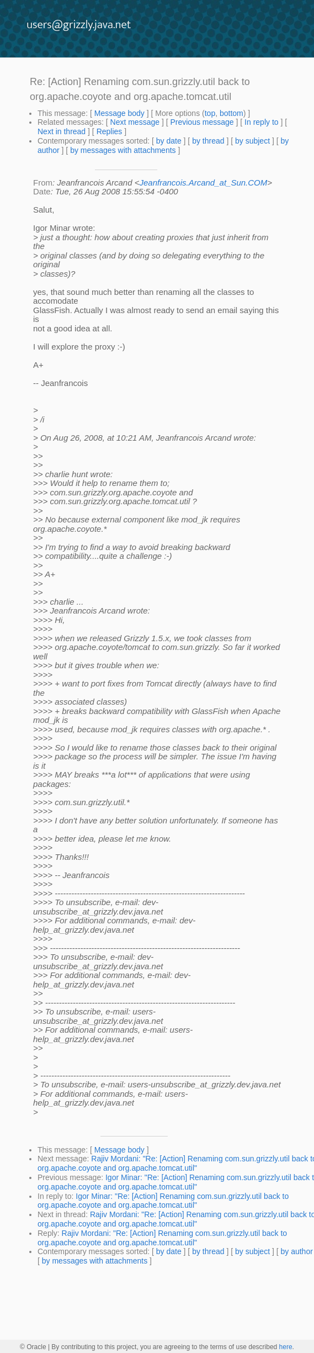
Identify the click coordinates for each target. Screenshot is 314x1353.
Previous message (201, 122)
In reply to (261, 122)
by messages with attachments (122, 150)
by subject (252, 140)
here (285, 1347)
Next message (134, 122)
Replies (110, 131)
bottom (231, 113)
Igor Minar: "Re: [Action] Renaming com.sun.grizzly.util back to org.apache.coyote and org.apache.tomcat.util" (163, 1201)
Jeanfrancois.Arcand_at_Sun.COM (203, 182)
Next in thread (62, 131)
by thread (208, 140)
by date (169, 140)
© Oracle (33, 1347)
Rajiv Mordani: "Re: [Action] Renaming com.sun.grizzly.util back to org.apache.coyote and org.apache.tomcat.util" (162, 1238)
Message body (119, 113)
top (210, 113)
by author (296, 1251)
